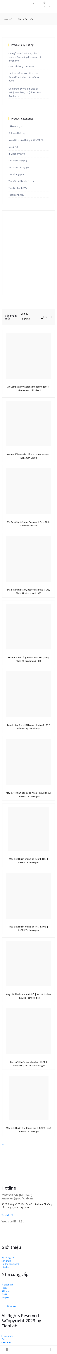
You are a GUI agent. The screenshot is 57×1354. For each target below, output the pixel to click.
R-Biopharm (15, 153)
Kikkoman (13, 126)
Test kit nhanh (15, 188)
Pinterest (7, 1342)
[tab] (48, 317)
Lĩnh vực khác (15, 133)
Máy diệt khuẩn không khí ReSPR (24, 140)
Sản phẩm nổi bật (17, 167)
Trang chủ (7, 19)
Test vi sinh (14, 195)
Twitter (5, 1339)
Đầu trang (11, 1306)
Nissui (11, 147)
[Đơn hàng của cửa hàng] (32, 318)
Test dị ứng (14, 174)
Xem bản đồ (7, 1215)
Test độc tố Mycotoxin (19, 181)
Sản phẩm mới (16, 160)
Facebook (7, 1336)
